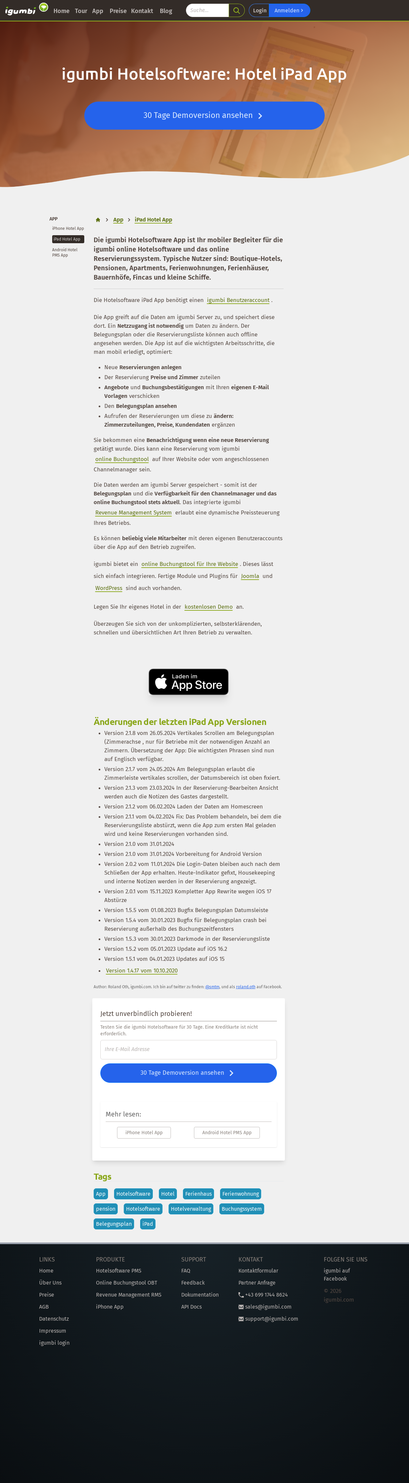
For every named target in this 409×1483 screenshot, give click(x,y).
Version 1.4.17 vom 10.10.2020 (142, 970)
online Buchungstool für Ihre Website (189, 564)
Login (260, 10)
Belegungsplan (114, 1224)
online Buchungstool (122, 459)
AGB (44, 1307)
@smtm (212, 987)
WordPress (108, 588)
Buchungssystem (242, 1209)
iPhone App (110, 1307)
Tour (81, 11)
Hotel (168, 1194)
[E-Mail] (188, 1049)
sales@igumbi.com (265, 1307)
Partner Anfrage (257, 1283)
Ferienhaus (198, 1194)
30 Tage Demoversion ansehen (204, 116)
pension (105, 1209)
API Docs (191, 1307)
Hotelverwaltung (191, 1209)
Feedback (193, 1283)
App (97, 11)
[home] (98, 219)
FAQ (185, 1271)
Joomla (250, 576)
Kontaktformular (258, 1271)
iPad (147, 1224)
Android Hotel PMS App (226, 1133)
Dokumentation (200, 1295)
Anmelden (290, 10)
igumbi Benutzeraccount (238, 300)
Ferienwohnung (240, 1194)
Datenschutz (54, 1319)
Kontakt (142, 11)
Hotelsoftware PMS (118, 1271)
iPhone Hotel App (68, 228)
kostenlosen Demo (209, 606)
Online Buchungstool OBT (126, 1283)
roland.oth (245, 987)
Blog (166, 11)
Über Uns (50, 1283)
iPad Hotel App (67, 239)
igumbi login (54, 1343)
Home (62, 11)
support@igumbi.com (268, 1319)
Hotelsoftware (133, 1194)
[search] (237, 10)
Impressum (52, 1331)
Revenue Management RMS (129, 1295)
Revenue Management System (133, 512)
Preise (118, 11)
